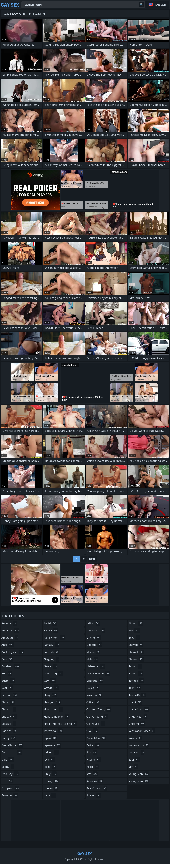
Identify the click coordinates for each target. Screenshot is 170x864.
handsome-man (56, 716)
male (92, 659)
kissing (51, 781)
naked (92, 687)
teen (135, 687)
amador (9, 623)
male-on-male (98, 673)
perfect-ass (96, 738)
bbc (6, 673)
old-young (95, 723)
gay (50, 680)
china (8, 702)
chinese (8, 709)
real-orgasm (96, 788)
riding (136, 623)
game (50, 666)
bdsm (8, 680)
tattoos (136, 680)
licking (93, 637)
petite (93, 745)
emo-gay (10, 773)
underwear (138, 716)
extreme (9, 795)
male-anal (95, 666)
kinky (50, 773)
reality (93, 795)
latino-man (95, 630)
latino (93, 623)
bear (7, 687)
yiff (133, 766)
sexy (134, 637)
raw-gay (94, 781)
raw (92, 773)
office (93, 702)
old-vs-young (97, 716)
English (160, 4)
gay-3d (51, 687)
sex (134, 630)
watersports (139, 745)
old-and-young (98, 709)
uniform (137, 723)
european (10, 788)
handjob (52, 702)
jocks (50, 766)
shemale (136, 652)
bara (7, 659)
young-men (139, 781)
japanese (52, 745)
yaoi (134, 759)
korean (51, 788)
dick (7, 759)
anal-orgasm (12, 652)
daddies (8, 730)
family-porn (54, 637)
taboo (135, 666)
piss (91, 752)
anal (7, 644)
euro (7, 781)
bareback (10, 666)
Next (92, 559)
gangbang (53, 673)
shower (136, 659)
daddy (8, 738)
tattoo (136, 673)
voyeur (135, 738)
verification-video (142, 730)
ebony (7, 766)
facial (50, 623)
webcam (136, 752)
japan (50, 738)
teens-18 (137, 695)
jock (49, 759)
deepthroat (11, 752)
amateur (10, 630)
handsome (54, 709)
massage (94, 680)
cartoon (9, 695)
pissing (93, 759)
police (92, 766)
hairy (50, 695)
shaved (136, 644)
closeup (8, 723)
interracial (53, 730)
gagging (51, 659)
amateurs (9, 637)
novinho (94, 695)
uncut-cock (139, 709)
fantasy (52, 644)
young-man (139, 773)
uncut (135, 702)
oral (92, 730)
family (51, 630)
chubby (9, 716)
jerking (51, 752)
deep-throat (12, 745)
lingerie (94, 644)
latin (50, 795)
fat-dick (51, 652)
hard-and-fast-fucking (60, 723)
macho (93, 652)
